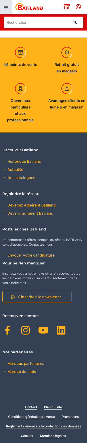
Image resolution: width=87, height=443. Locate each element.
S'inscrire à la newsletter (39, 296)
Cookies (27, 436)
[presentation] (6, 7)
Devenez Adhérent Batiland (31, 205)
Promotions (70, 417)
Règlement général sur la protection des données (43, 426)
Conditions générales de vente (31, 417)
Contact (31, 407)
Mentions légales (53, 436)
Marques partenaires (25, 363)
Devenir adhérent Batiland (29, 213)
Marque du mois (21, 371)
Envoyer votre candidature (30, 255)
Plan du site (53, 407)
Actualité (14, 169)
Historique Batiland (23, 161)
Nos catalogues (20, 177)
